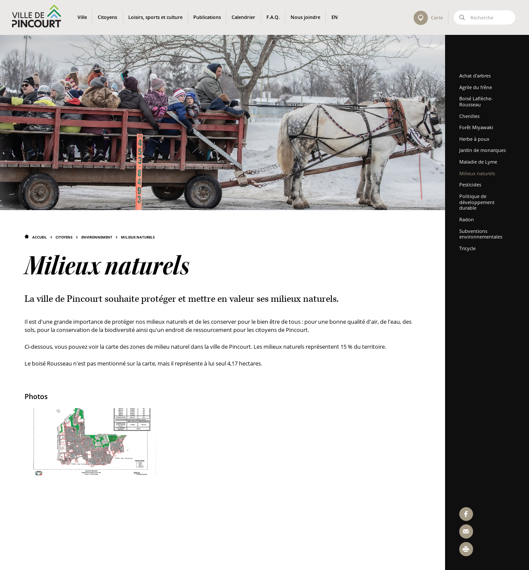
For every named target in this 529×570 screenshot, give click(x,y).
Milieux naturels (138, 237)
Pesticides (471, 184)
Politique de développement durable (477, 202)
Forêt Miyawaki (477, 127)
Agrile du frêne (476, 87)
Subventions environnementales (481, 234)
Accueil (39, 237)
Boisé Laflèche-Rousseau (477, 101)
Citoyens (64, 237)
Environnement (96, 237)
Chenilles (470, 116)
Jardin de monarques (483, 150)
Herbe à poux (475, 139)
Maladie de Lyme (479, 161)
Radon (467, 219)
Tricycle (468, 248)
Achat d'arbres (476, 75)
